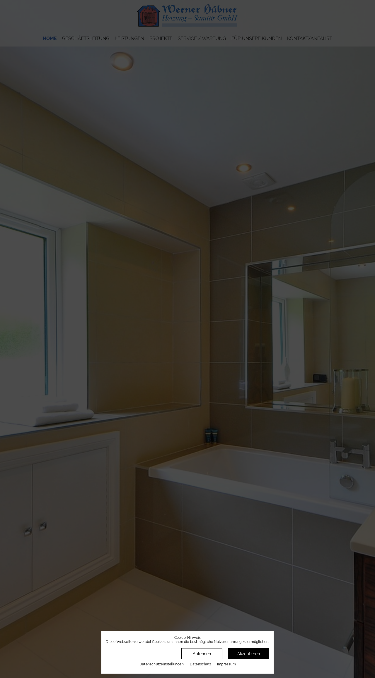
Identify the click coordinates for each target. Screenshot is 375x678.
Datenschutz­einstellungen (161, 664)
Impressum (226, 664)
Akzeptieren (248, 653)
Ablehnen (202, 653)
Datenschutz (200, 664)
